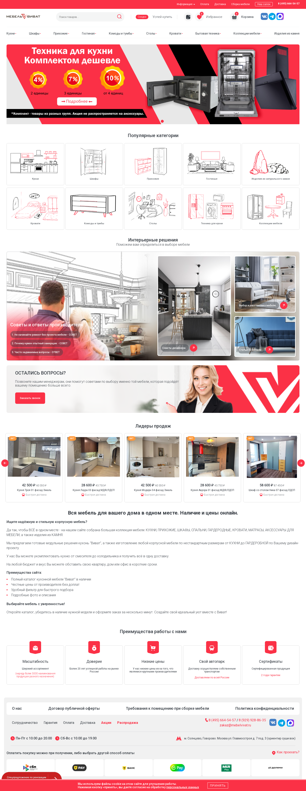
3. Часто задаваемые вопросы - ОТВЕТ (36, 352)
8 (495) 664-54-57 (288, 3)
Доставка (220, 4)
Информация (186, 4)
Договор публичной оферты (74, 708)
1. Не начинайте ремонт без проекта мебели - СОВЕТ (44, 334)
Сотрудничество (25, 723)
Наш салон (263, 4)
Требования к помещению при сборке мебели (167, 708)
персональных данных (182, 787)
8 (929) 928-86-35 (252, 720)
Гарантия (50, 723)
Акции (106, 723)
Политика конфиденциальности (264, 708)
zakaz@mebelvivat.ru (235, 725)
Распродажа (127, 723)
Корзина (247, 17)
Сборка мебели (240, 4)
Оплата (204, 4)
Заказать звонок (30, 398)
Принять (217, 785)
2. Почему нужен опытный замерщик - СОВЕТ (39, 343)
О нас (17, 708)
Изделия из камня (286, 33)
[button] (143, 121)
